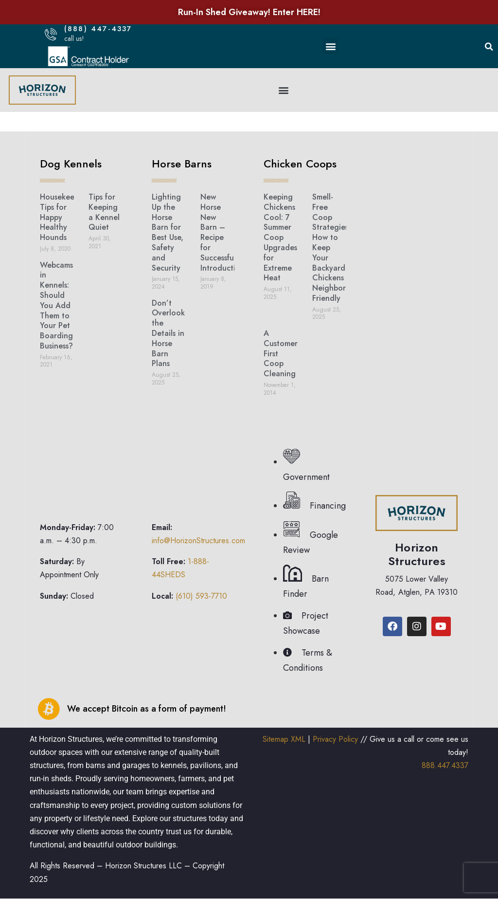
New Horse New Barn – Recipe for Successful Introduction (222, 232)
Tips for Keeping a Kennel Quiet (104, 212)
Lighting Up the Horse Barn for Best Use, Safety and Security (167, 232)
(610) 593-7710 (201, 596)
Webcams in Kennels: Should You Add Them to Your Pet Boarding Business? (56, 305)
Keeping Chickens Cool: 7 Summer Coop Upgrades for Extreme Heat (280, 237)
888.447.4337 (445, 765)
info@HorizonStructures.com (198, 540)
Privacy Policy (335, 739)
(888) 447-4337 (98, 28)
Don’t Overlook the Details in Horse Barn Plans (168, 333)
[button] (330, 46)
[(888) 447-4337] (50, 34)
